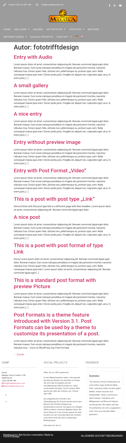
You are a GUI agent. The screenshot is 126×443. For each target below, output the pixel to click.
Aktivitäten (55, 29)
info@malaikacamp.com (13, 383)
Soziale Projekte (41, 36)
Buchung (93, 29)
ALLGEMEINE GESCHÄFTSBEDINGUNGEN (102, 436)
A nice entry (28, 114)
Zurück (19, 354)
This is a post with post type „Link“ (54, 199)
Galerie (38, 29)
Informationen (15, 36)
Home (6, 29)
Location (76, 29)
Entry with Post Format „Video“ (50, 170)
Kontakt (64, 36)
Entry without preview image (47, 142)
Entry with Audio (33, 57)
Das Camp (21, 29)
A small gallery (31, 85)
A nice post (27, 217)
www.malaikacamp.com (13, 386)
